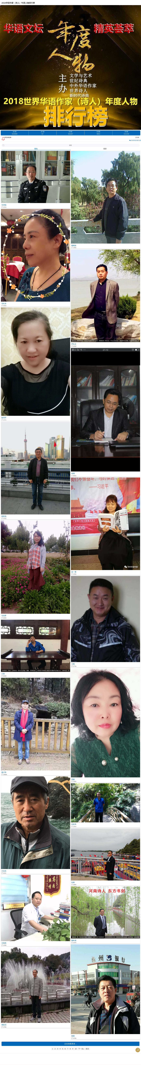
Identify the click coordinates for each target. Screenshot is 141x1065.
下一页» (81, 1049)
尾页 (87, 1049)
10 (76, 1049)
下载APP (138, 1049)
